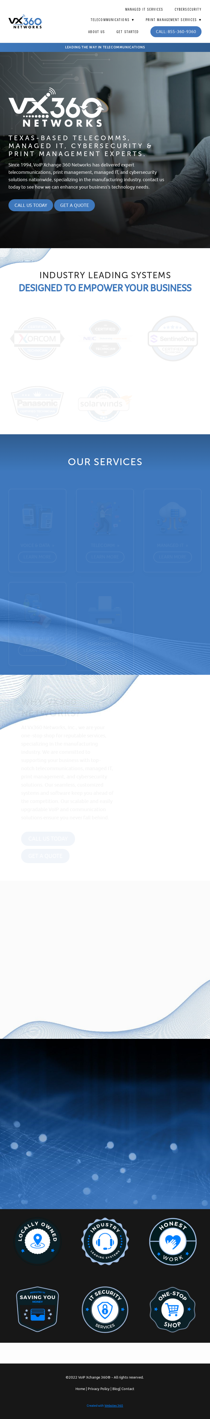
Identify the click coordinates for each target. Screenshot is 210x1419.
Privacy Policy (99, 1388)
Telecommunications (112, 19)
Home (80, 1388)
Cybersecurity (188, 9)
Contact (127, 1388)
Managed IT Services (144, 9)
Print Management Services (174, 19)
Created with (105, 1405)
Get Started (127, 31)
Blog (115, 1388)
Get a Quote (74, 205)
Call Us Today (30, 205)
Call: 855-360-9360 (176, 31)
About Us (96, 31)
